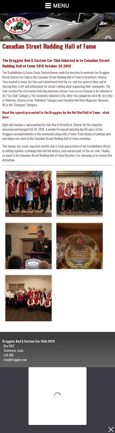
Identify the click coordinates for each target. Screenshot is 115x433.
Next (108, 38)
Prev (6, 38)
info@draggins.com (15, 359)
